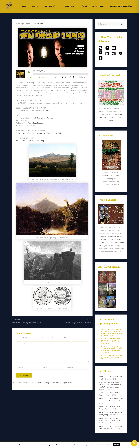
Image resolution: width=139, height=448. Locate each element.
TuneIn (49, 133)
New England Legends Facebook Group (30, 141)
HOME (24, 6)
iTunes (18, 133)
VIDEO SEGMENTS (50, 6)
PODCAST (35, 6)
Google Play (27, 133)
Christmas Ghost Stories (111, 175)
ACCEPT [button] (116, 445)
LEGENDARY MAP (68, 6)
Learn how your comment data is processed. (56, 383)
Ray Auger (50, 118)
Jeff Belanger (38, 118)
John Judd (31, 125)
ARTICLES (83, 6)
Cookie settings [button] (105, 445)
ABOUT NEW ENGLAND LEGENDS (122, 6)
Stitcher (42, 133)
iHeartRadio (57, 133)
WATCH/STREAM (98, 6)
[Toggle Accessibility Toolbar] (134, 443)
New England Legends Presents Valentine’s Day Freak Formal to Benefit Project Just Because (109, 384)
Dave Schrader (38, 123)
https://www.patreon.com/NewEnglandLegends (33, 110)
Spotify (35, 133)
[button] (122, 6)
